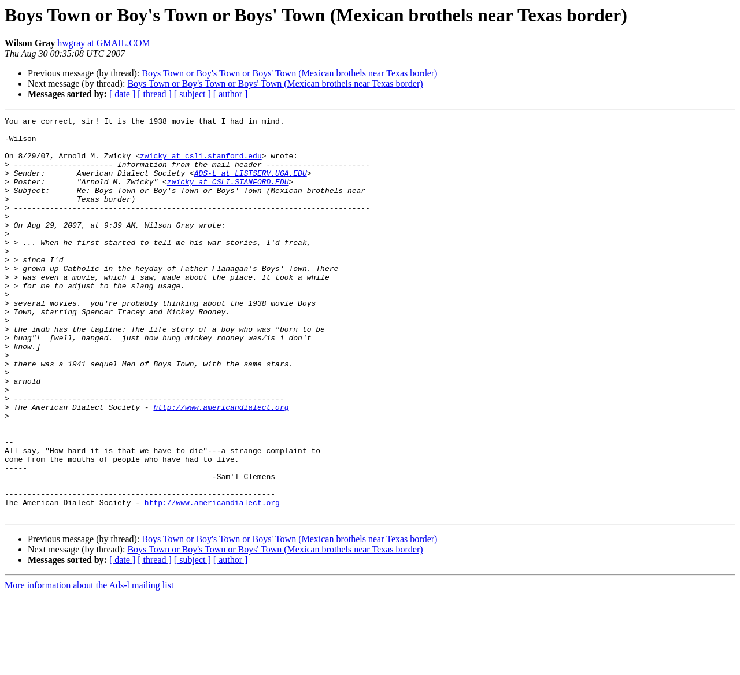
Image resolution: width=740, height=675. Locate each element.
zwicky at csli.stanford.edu (201, 164)
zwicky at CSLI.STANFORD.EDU (228, 195)
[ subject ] (192, 94)
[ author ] (230, 94)
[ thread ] (155, 94)
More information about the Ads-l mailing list (89, 665)
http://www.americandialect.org (220, 466)
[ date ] (122, 94)
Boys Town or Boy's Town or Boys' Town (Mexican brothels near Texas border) (289, 73)
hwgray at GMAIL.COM (103, 43)
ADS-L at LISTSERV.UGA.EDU (250, 185)
